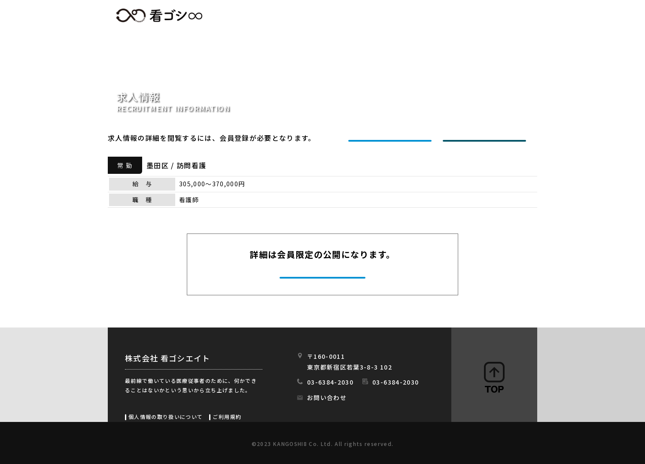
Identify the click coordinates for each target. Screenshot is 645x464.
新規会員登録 (392, 138)
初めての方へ (392, 16)
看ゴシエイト (159, 15)
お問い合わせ (327, 397)
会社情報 (450, 16)
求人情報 (333, 16)
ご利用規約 (227, 416)
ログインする (486, 138)
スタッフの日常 (510, 16)
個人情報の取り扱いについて (165, 416)
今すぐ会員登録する (323, 276)
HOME (287, 16)
